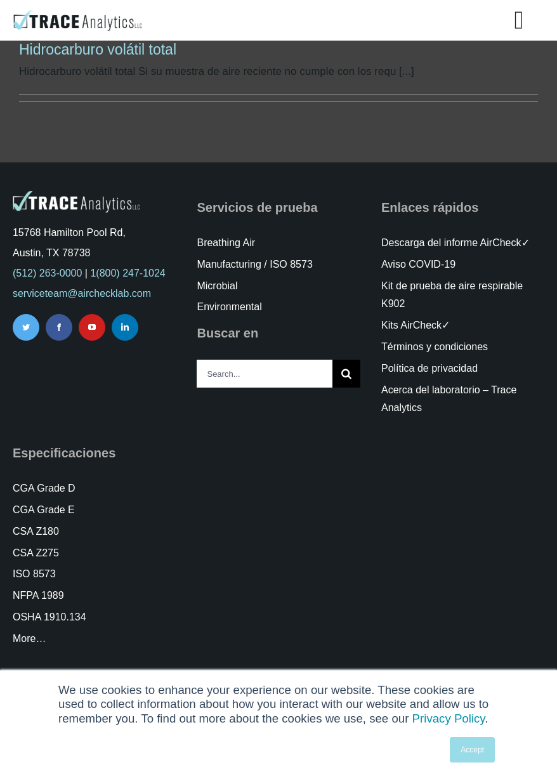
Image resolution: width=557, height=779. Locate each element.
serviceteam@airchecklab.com (82, 293)
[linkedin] (125, 327)
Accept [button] (472, 749)
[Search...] (264, 374)
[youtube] (92, 327)
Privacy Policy (448, 718)
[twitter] (26, 327)
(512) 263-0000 (47, 273)
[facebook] (59, 327)
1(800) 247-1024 (127, 273)
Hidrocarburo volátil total (97, 49)
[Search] (346, 374)
